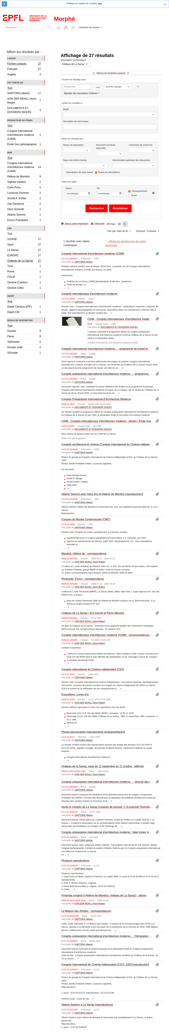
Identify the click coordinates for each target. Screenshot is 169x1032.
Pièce (24, 336)
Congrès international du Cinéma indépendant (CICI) (92, 669)
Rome (24, 272)
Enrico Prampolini (24, 220)
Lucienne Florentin (24, 193)
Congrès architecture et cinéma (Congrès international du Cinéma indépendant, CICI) (107, 444)
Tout (9, 88)
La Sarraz (24, 250)
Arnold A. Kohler (24, 198)
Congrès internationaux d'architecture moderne (89, 293)
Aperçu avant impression (74, 223)
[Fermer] (165, 4)
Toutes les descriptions (109, 172)
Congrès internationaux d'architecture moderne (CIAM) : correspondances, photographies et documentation (107, 634)
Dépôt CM (24, 312)
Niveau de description (20, 320)
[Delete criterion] (138, 86)
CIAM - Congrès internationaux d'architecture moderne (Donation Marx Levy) (120, 318)
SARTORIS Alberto (24, 93)
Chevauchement (139, 191)
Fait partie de (15, 82)
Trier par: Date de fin (118, 231)
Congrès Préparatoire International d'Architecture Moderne (96, 399)
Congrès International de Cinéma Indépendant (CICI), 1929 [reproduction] (105, 964)
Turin (24, 266)
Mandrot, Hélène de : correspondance (83, 553)
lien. (100, 3)
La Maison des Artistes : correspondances (86, 910)
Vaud (24, 245)
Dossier (24, 331)
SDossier (24, 353)
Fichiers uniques (24, 64)
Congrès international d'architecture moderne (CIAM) (24, 134)
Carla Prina (24, 187)
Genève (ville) (24, 288)
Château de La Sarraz (24, 261)
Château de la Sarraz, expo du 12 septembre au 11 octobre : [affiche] (102, 766)
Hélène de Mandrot (24, 177)
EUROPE (24, 256)
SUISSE (24, 239)
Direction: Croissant (146, 231)
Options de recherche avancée (110, 73)
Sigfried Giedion (24, 182)
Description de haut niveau (75, 121)
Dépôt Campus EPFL (24, 307)
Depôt (10, 295)
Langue (11, 58)
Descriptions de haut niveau (79, 172)
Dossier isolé (24, 347)
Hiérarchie (97, 223)
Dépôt (66, 109)
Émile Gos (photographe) (24, 144)
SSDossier (24, 342)
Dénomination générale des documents (131, 160)
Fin (98, 188)
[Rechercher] (25, 27)
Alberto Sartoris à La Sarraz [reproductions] (87, 1004)
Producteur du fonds (20, 120)
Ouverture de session (89, 27)
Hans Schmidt (24, 209)
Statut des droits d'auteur (75, 160)
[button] (65, 27)
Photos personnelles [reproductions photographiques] (93, 731)
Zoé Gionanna (24, 204)
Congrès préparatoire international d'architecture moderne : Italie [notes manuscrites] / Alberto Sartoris (107, 832)
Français (24, 69)
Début (68, 188)
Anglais (24, 75)
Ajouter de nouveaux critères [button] (81, 93)
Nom (9, 152)
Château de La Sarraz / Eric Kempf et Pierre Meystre (92, 612)
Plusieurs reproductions (75, 860)
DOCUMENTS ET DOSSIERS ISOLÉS (24, 110)
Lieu (9, 228)
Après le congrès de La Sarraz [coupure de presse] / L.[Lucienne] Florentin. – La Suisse (107, 806)
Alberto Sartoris (24, 215)
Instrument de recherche (140, 145)
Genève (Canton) (24, 282)
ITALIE (24, 277)
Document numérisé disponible (105, 146)
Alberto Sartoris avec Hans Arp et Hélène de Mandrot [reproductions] (102, 494)
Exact (134, 195)
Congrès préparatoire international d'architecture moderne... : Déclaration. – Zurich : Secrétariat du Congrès (107, 936)
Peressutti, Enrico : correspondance (82, 578)
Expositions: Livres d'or (75, 694)
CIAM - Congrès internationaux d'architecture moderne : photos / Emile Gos (106, 421)
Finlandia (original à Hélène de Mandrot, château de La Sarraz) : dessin (103, 895)
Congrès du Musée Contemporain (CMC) (85, 519)
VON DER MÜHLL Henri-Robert (24, 100)
